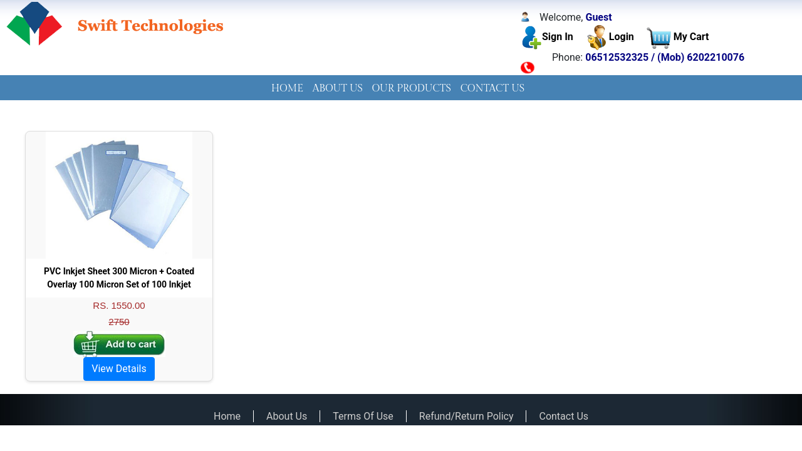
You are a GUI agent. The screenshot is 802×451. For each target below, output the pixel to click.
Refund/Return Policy (466, 416)
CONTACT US (493, 89)
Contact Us (563, 416)
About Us (286, 416)
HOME (287, 89)
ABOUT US (338, 89)
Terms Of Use (363, 416)
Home (227, 416)
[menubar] (400, 89)
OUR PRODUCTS (411, 89)
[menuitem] (287, 89)
